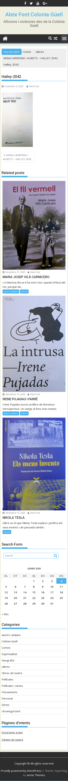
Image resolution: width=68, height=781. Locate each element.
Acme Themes (36, 775)
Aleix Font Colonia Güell (34, 14)
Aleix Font (32, 86)
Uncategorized (11, 711)
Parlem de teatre (12, 739)
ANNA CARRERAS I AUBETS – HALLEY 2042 (17, 157)
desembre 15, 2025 (14, 512)
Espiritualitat (9, 654)
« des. (5, 614)
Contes (6, 647)
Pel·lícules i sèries (12, 686)
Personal (7, 698)
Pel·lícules (7, 679)
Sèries (5, 705)
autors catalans (11, 291)
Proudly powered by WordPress (21, 770)
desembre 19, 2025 (14, 394)
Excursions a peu (12, 732)
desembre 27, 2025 (14, 272)
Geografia (8, 660)
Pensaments (9, 692)
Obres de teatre (12, 673)
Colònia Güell (9, 641)
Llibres (24, 291)
